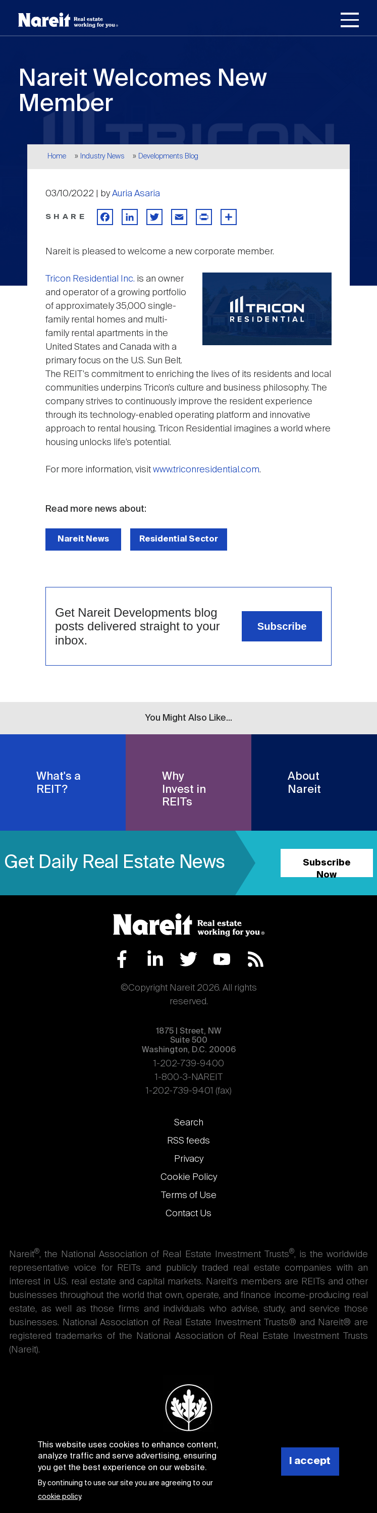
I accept (310, 1461)
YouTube (222, 959)
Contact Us (188, 1213)
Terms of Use (189, 1195)
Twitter (188, 959)
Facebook (122, 959)
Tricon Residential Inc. (90, 279)
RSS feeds (188, 1141)
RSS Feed (255, 959)
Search (188, 1122)
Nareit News (83, 539)
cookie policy (59, 1496)
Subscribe (282, 626)
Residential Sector (178, 539)
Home (56, 156)
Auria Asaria (136, 193)
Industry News (102, 156)
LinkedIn (155, 959)
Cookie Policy (188, 1177)
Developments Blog (168, 156)
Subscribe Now (327, 867)
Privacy (188, 1159)
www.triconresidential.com (206, 469)
